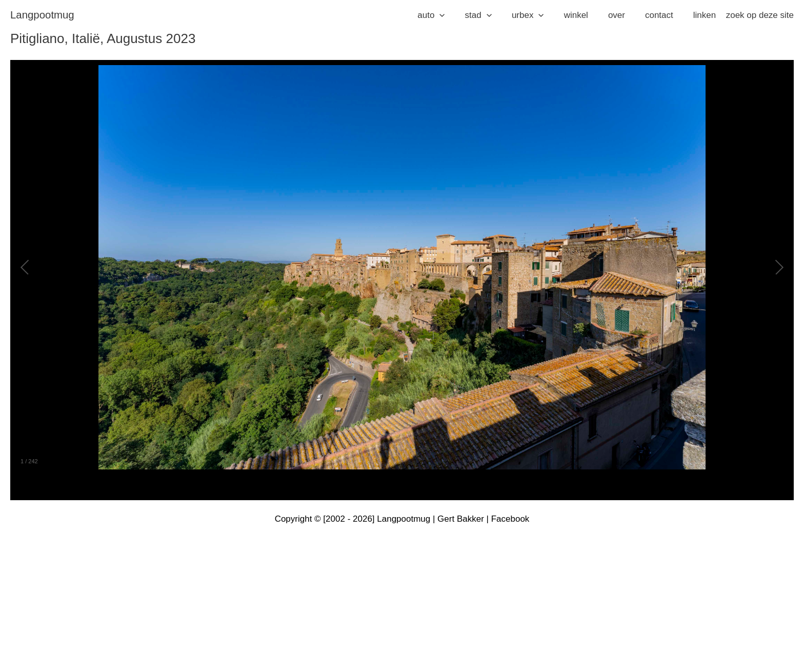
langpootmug (42, 14)
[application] (456, 15)
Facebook (510, 519)
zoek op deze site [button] (760, 15)
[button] (448, 15)
